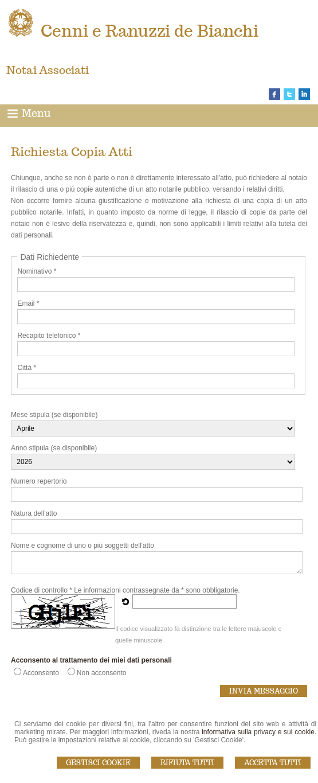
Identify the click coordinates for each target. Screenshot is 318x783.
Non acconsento (102, 673)
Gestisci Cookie (98, 762)
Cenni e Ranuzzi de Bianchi (149, 30)
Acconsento (41, 673)
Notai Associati (47, 70)
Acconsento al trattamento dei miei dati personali (91, 660)
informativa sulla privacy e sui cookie (258, 732)
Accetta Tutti (272, 762)
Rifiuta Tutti (187, 762)
